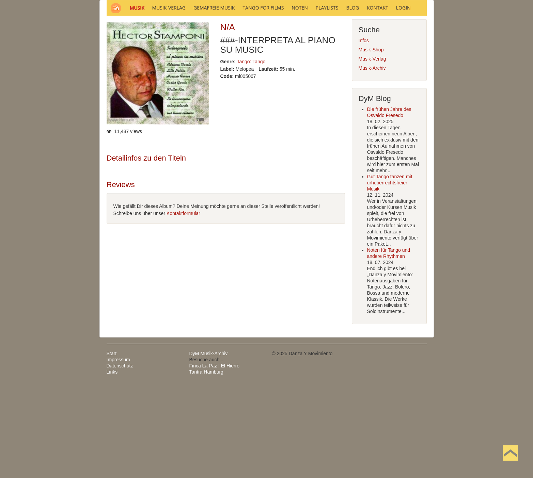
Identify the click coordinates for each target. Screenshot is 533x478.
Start (112, 445)
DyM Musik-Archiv (208, 445)
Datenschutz (120, 457)
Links (112, 463)
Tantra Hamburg (206, 463)
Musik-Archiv (372, 160)
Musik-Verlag (372, 150)
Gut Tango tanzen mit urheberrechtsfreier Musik (389, 274)
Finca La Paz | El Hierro (214, 457)
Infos (364, 132)
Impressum (118, 451)
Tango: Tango (251, 153)
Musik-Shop (371, 141)
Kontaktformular (183, 305)
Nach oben (510, 463)
